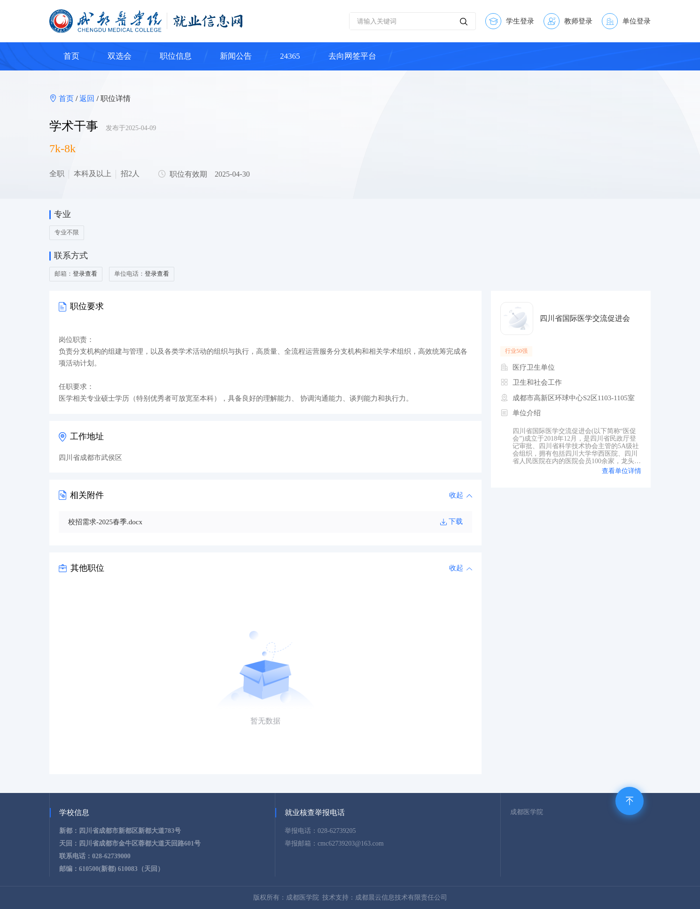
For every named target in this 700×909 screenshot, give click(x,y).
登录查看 (85, 273)
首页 (67, 98)
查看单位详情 (621, 470)
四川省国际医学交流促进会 (585, 318)
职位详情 (116, 98)
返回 (86, 98)
